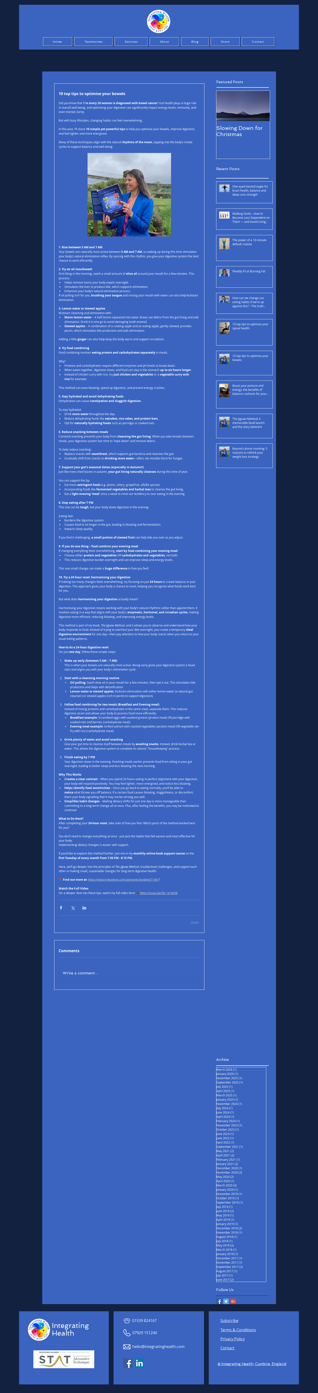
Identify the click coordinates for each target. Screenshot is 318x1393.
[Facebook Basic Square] (219, 1301)
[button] (93, 41)
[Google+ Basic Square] (233, 1301)
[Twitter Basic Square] (226, 1301)
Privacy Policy (232, 1339)
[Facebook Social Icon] (127, 1363)
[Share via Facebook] (61, 907)
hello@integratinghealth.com (158, 1346)
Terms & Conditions (238, 1329)
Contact (227, 1348)
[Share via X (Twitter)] (72, 907)
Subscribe (229, 1320)
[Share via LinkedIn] (84, 907)
